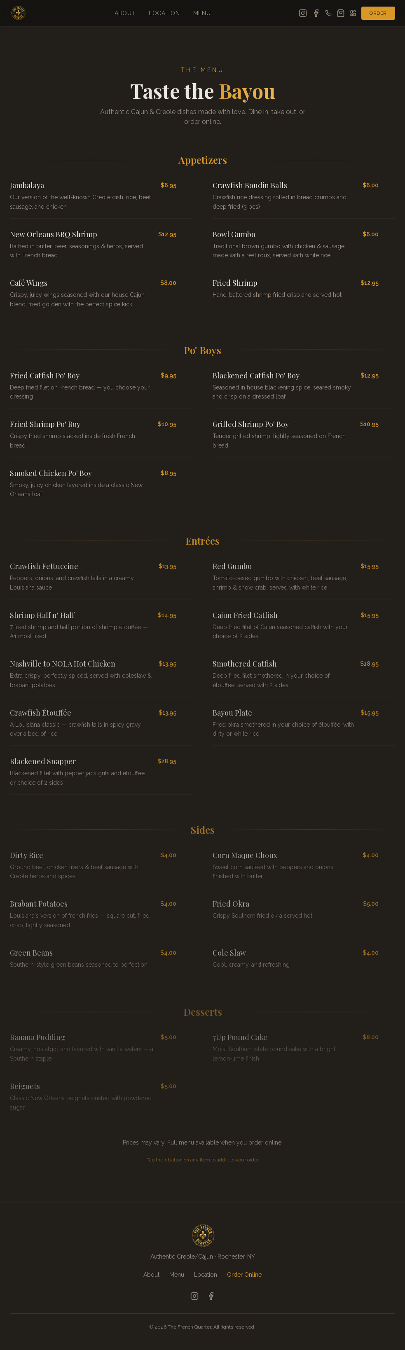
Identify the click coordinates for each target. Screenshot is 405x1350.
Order (378, 13)
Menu (202, 13)
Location (164, 13)
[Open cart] (341, 13)
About (125, 13)
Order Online (244, 1274)
